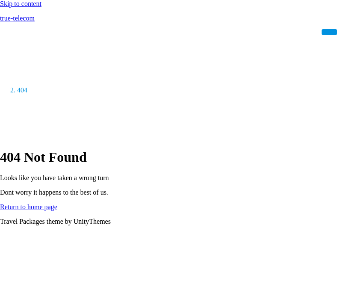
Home (25, 74)
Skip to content (20, 3)
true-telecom (17, 18)
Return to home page (28, 206)
